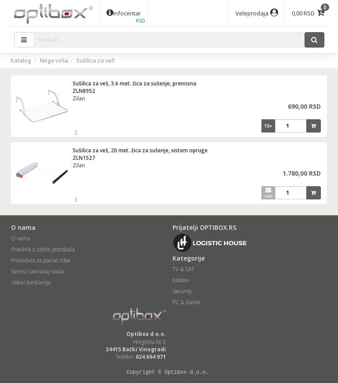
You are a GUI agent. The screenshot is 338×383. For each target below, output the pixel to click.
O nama (20, 238)
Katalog (21, 60)
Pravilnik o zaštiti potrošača (43, 249)
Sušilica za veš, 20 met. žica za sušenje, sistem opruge (140, 150)
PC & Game (186, 302)
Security (182, 291)
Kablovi (181, 280)
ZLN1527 (84, 158)
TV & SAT (184, 269)
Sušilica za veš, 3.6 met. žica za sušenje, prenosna (134, 83)
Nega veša (54, 60)
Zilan (79, 98)
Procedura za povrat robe (40, 260)
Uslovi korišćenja (31, 282)
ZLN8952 (84, 91)
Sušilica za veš (95, 60)
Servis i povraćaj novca (37, 271)
